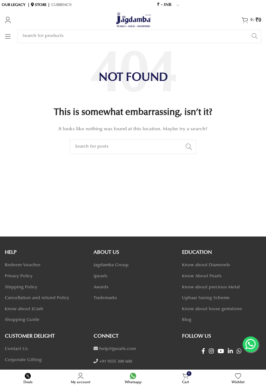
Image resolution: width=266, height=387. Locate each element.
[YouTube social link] (221, 351)
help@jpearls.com (117, 349)
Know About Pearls (201, 276)
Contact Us (16, 349)
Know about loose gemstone (212, 309)
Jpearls (100, 276)
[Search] (139, 36)
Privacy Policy (19, 276)
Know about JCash (24, 309)
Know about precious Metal (211, 287)
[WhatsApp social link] (239, 351)
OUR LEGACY (13, 5)
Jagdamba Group (111, 265)
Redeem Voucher (22, 265)
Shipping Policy (21, 287)
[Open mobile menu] (8, 36)
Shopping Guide (22, 320)
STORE (40, 5)
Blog (186, 320)
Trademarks (105, 298)
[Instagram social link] (211, 351)
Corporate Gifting (23, 360)
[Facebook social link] (203, 351)
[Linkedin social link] (230, 351)
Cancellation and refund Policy (37, 298)
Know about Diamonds (206, 265)
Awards (101, 287)
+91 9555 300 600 (115, 361)
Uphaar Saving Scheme (206, 298)
